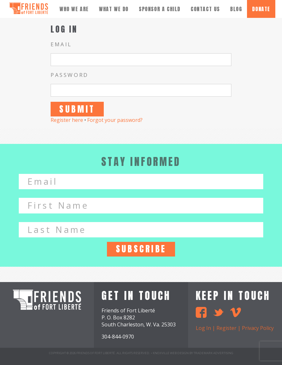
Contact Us (205, 9)
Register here (67, 119)
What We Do (114, 9)
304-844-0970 (118, 336)
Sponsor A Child (159, 9)
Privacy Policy (258, 327)
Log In (203, 327)
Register (226, 327)
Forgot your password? (115, 119)
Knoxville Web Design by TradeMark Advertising (193, 353)
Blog (236, 9)
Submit (77, 108)
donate (261, 9)
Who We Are (74, 9)
